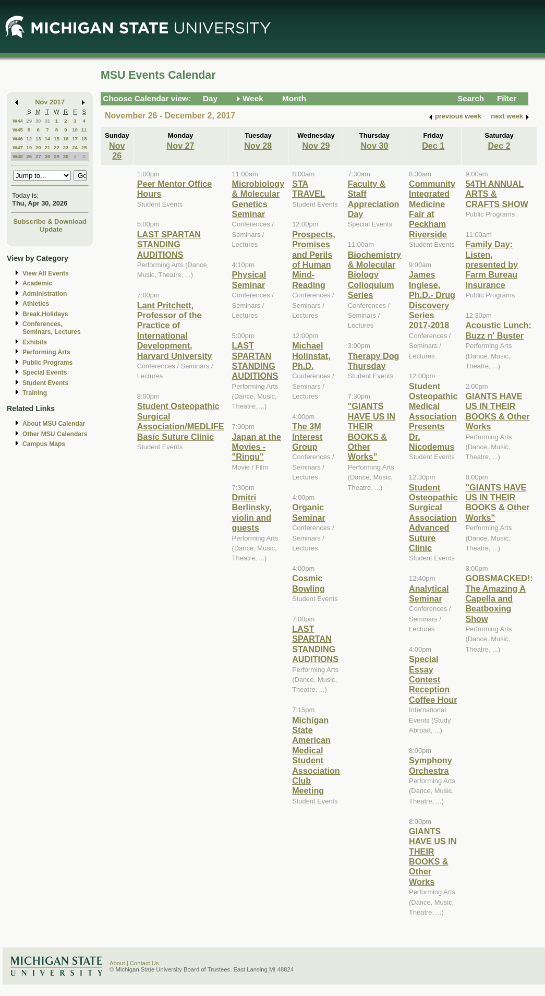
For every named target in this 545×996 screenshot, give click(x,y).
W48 (18, 156)
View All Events (45, 273)
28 (47, 156)
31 (47, 121)
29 (29, 121)
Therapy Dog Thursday (373, 360)
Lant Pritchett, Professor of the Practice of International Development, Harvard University (174, 331)
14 (47, 138)
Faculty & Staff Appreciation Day (373, 199)
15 (56, 138)
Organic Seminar (308, 512)
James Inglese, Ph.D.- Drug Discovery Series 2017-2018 (432, 300)
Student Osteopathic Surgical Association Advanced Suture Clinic (433, 518)
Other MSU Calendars (55, 434)
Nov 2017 (50, 102)
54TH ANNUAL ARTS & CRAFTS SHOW (496, 194)
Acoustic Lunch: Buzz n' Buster (498, 330)
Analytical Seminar (429, 593)
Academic (37, 283)
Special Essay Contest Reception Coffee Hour (433, 679)
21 (47, 147)
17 (75, 138)
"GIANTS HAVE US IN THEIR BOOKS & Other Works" (371, 431)
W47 (18, 147)
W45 (18, 130)
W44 (18, 121)
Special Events (44, 372)
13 (38, 138)
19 (29, 147)
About (117, 963)
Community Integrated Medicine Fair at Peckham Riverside (432, 209)
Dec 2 (499, 145)
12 (29, 138)
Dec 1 (433, 145)
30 (38, 121)
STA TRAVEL (308, 188)
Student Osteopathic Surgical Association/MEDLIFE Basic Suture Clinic (180, 421)
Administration (44, 293)
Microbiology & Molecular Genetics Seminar (258, 199)
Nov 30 (374, 145)
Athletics (35, 303)
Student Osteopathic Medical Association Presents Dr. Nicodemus (433, 416)
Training (34, 393)
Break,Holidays (45, 314)
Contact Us (144, 963)
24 (75, 147)
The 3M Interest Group (307, 436)
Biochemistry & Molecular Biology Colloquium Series (374, 275)
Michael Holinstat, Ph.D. (311, 355)
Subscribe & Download (50, 221)
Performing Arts (46, 352)
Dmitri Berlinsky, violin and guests (252, 512)
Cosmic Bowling (308, 583)
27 (38, 156)
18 (84, 138)
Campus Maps (43, 444)
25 (84, 147)
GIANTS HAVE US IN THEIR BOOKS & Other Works (432, 856)
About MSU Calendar (53, 423)
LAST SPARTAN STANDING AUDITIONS (169, 244)
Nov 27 (181, 145)
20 (38, 147)
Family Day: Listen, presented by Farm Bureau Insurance (491, 264)
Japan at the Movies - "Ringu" (256, 447)
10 (75, 130)
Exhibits (34, 342)
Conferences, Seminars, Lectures (51, 327)
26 (29, 156)
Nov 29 (316, 145)
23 (66, 147)
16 (66, 138)
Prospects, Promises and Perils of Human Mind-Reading (313, 260)
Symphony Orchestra (430, 765)
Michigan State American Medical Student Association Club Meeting (316, 755)
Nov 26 (117, 150)
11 (84, 130)
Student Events (45, 383)
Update (51, 229)
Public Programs (47, 362)
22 (56, 147)
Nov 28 (258, 145)
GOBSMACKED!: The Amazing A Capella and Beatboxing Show (498, 598)
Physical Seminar (249, 279)
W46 (18, 138)
